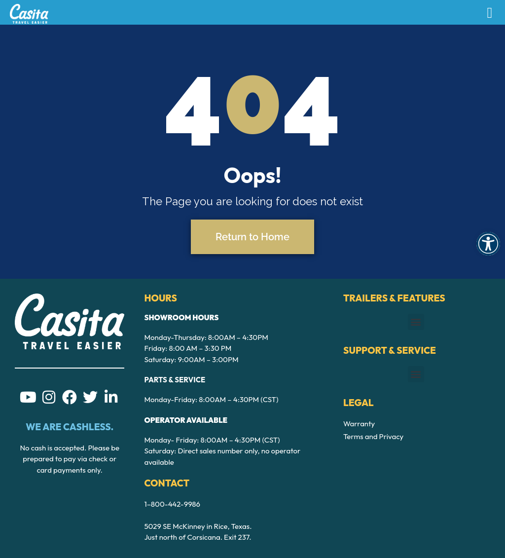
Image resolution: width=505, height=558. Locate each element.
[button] (488, 244)
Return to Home (252, 237)
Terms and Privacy (373, 436)
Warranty (359, 423)
